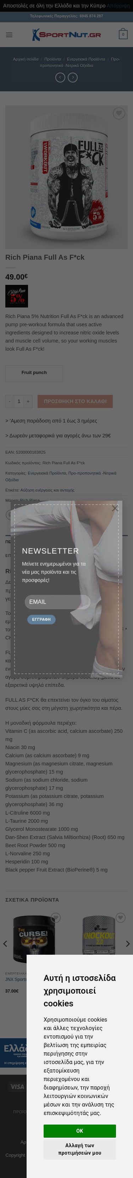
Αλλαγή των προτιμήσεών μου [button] (79, 1149)
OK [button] (79, 1131)
